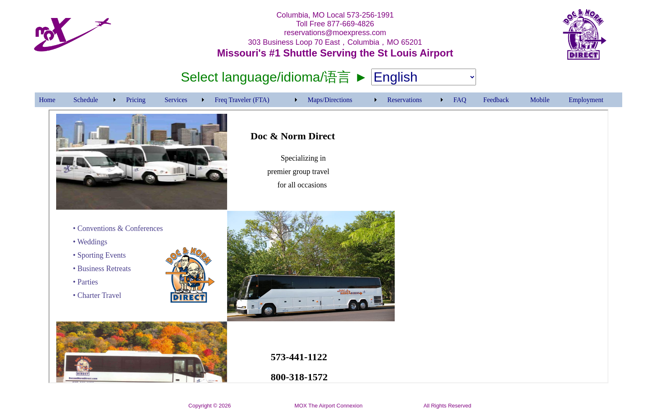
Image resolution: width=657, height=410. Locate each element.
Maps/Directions (330, 99)
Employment (586, 99)
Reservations (404, 99)
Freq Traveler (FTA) (242, 99)
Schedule (85, 99)
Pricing (135, 99)
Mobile (539, 99)
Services (176, 99)
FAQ (459, 99)
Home (47, 99)
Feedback (496, 99)
